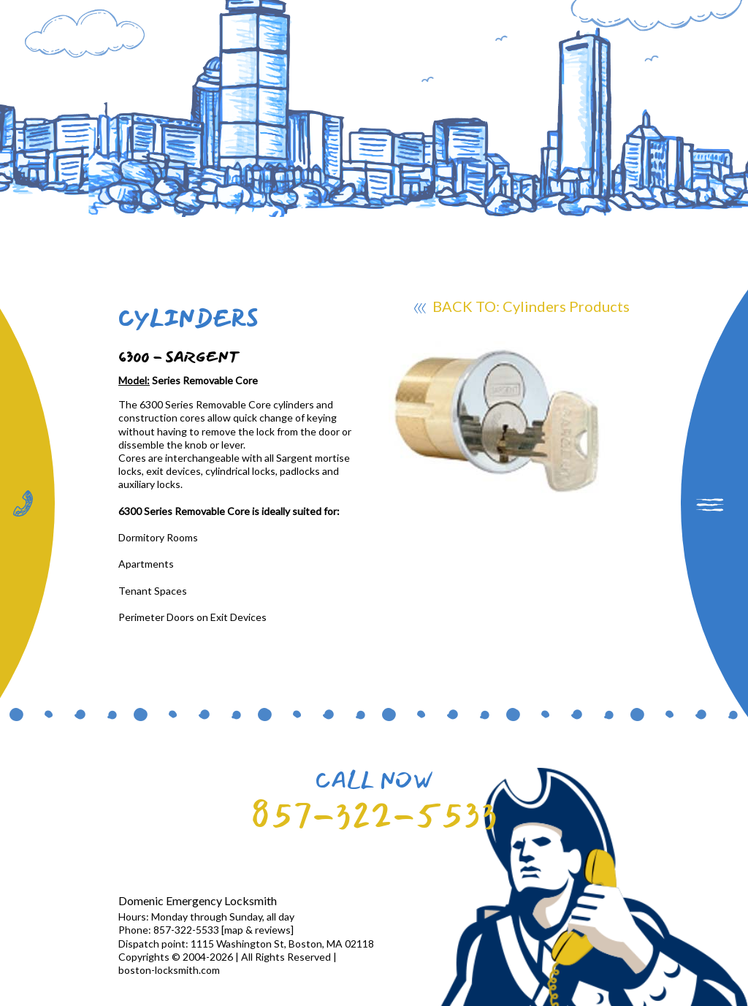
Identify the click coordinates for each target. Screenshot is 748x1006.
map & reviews (257, 929)
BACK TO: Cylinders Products (522, 308)
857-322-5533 (374, 815)
